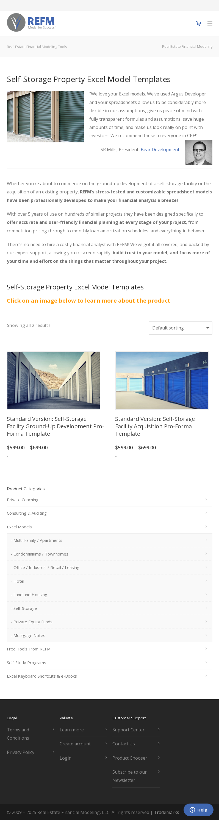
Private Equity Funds (32, 621)
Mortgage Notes (29, 635)
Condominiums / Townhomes (40, 554)
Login (65, 758)
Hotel (18, 581)
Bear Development (160, 149)
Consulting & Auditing (27, 513)
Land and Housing (30, 594)
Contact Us (123, 744)
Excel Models (19, 526)
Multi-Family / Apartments (37, 540)
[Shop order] (180, 327)
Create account (75, 744)
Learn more (72, 730)
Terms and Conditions (18, 734)
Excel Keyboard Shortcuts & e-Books (42, 676)
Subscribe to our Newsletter (129, 776)
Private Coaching (22, 499)
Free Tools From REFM (29, 649)
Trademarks (166, 812)
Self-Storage (25, 608)
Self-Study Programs (26, 662)
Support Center (128, 730)
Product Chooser (129, 758)
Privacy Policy (20, 752)
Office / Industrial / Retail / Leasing (46, 567)
